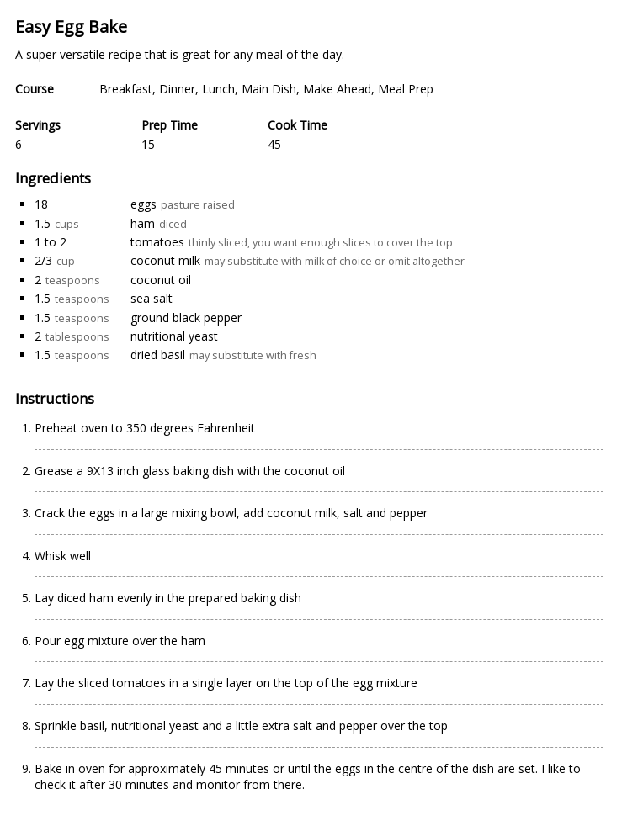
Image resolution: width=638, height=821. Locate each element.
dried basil (157, 355)
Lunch (218, 89)
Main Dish (269, 89)
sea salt (151, 298)
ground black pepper (186, 318)
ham (142, 223)
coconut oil (160, 280)
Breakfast (125, 89)
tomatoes (157, 242)
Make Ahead (337, 89)
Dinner (177, 89)
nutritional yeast (174, 336)
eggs (143, 204)
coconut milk (165, 260)
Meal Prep (405, 89)
